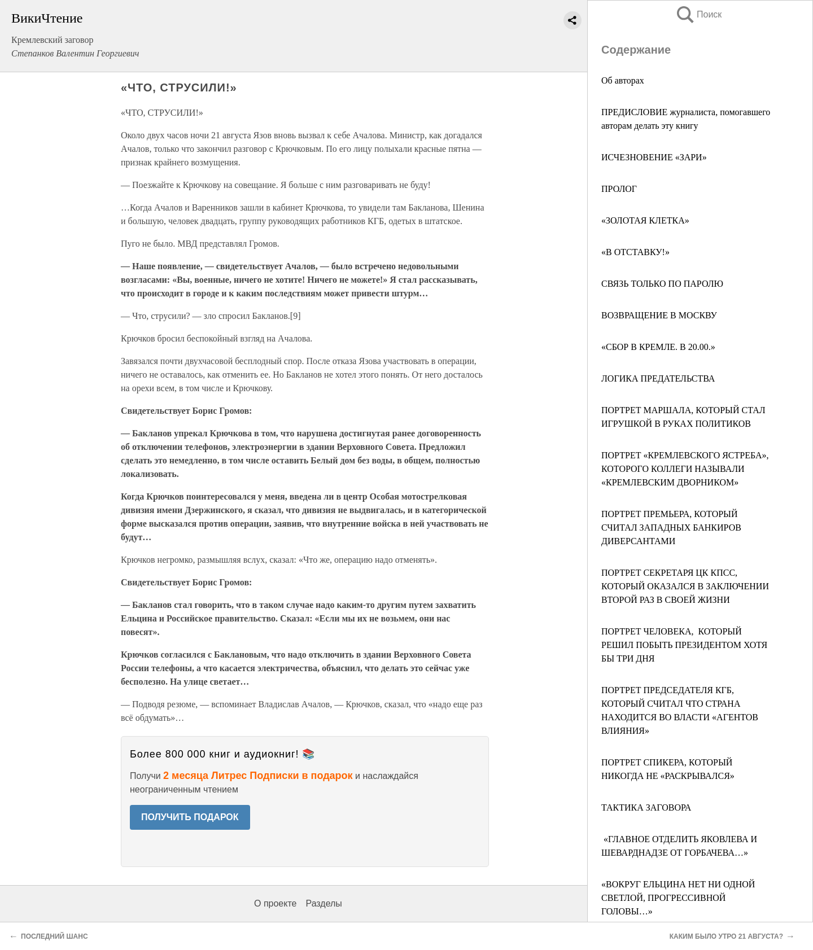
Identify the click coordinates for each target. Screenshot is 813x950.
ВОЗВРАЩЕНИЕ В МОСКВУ (659, 315)
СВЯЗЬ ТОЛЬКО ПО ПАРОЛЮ (662, 283)
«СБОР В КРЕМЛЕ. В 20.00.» (658, 347)
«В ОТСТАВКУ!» (635, 252)
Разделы (323, 903)
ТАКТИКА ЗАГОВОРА (646, 807)
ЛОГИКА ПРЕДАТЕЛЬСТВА (658, 378)
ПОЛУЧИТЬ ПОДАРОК (190, 817)
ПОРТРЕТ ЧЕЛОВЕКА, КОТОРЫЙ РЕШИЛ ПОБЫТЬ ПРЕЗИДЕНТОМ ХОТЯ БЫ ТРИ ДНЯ (684, 645)
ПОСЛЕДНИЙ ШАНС (55, 936)
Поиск (698, 14)
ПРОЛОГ (619, 189)
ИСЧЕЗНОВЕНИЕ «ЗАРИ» (654, 157)
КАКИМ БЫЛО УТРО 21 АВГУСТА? (726, 936)
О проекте (275, 903)
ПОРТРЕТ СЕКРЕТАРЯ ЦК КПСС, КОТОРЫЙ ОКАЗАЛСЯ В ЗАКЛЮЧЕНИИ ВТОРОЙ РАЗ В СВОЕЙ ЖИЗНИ (685, 586)
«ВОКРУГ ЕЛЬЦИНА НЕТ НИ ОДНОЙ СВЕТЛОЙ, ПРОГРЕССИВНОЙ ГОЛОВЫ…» (678, 897)
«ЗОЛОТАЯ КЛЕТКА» (645, 220)
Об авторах (622, 80)
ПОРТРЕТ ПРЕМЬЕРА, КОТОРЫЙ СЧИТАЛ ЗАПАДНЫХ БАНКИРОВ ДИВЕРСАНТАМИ (671, 527)
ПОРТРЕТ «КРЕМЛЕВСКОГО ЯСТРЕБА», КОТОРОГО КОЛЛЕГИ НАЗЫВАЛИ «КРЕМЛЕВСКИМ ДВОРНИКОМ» (685, 468)
